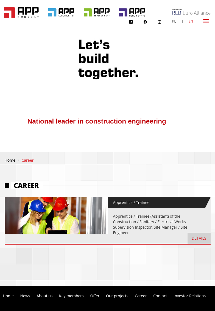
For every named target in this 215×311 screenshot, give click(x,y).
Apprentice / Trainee (131, 202)
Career (141, 295)
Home (10, 160)
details (199, 238)
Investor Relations (190, 295)
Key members (71, 295)
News (25, 295)
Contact (160, 295)
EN (191, 21)
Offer (94, 295)
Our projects (117, 295)
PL (174, 21)
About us (44, 295)
